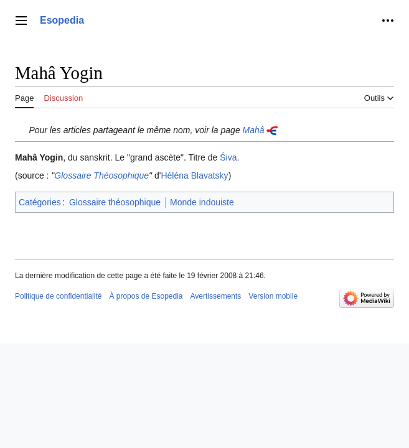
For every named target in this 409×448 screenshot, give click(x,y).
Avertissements (216, 296)
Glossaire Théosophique (101, 175)
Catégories (40, 202)
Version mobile (273, 296)
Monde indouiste (202, 202)
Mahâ (254, 130)
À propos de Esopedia (145, 296)
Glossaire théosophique (115, 202)
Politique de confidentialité (58, 296)
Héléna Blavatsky (194, 175)
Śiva (228, 157)
